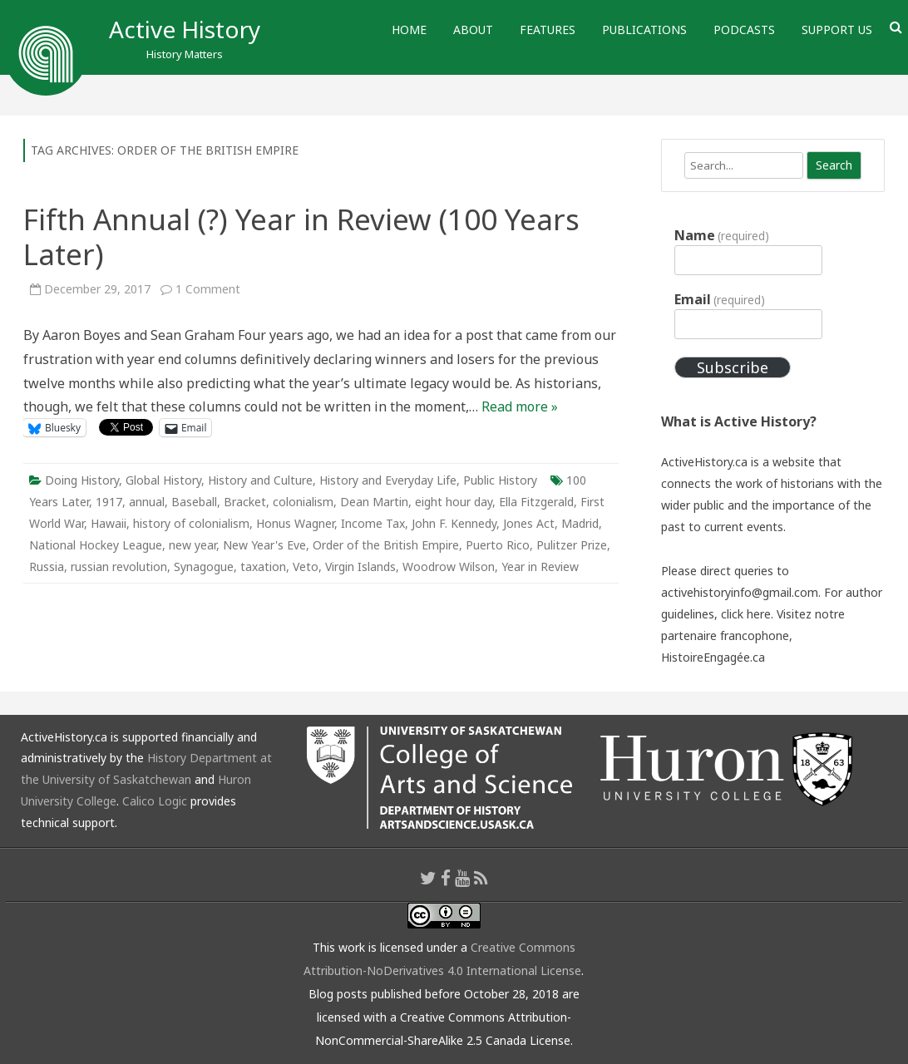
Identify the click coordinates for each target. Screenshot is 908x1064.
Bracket (245, 502)
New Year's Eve (264, 545)
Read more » (519, 406)
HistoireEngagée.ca (713, 657)
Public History (500, 480)
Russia (46, 566)
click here (746, 614)
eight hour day (453, 502)
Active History (184, 29)
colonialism (303, 502)
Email (719, 299)
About (473, 29)
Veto (305, 566)
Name (721, 235)
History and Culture (260, 480)
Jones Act (529, 523)
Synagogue (204, 566)
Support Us (837, 29)
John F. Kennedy (454, 523)
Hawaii (108, 523)
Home (409, 29)
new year (192, 545)
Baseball (194, 502)
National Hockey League (95, 545)
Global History (163, 480)
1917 (109, 502)
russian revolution (119, 566)
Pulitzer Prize (571, 545)
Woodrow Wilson (448, 566)
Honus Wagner (295, 523)
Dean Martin (374, 502)
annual (147, 502)
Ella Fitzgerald (536, 502)
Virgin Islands (360, 566)
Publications (644, 29)
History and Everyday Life (387, 480)
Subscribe (732, 367)
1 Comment (207, 289)
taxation (263, 566)
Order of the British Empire (386, 545)
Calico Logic (154, 801)
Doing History (82, 480)
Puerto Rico (498, 545)
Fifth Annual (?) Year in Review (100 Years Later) (301, 236)
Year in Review (540, 566)
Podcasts (744, 29)
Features (547, 29)
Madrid (580, 523)
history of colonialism (191, 523)
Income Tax (373, 523)
